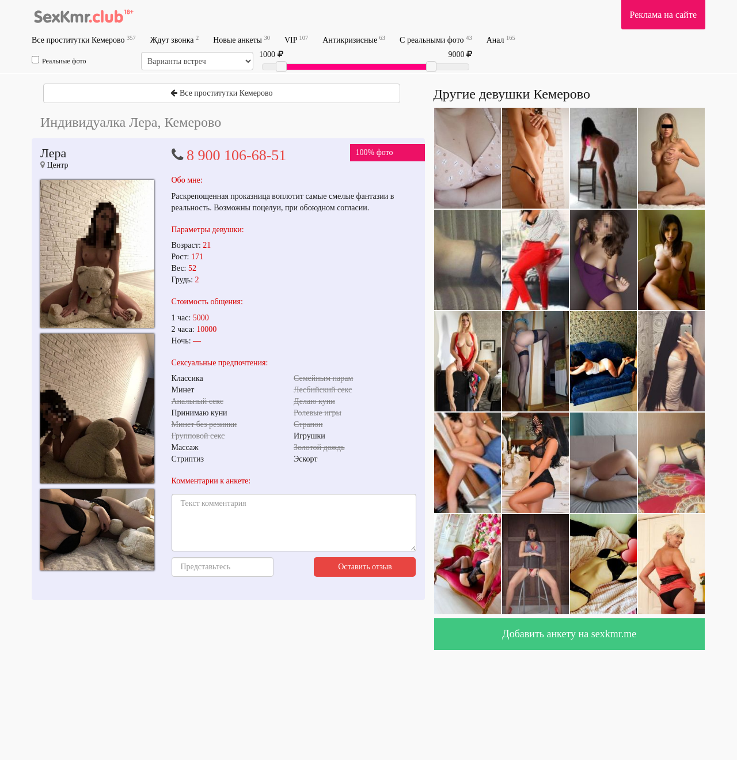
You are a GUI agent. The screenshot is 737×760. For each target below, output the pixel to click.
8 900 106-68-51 (236, 155)
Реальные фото (59, 60)
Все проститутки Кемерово (84, 39)
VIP (296, 39)
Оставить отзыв (365, 566)
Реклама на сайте (663, 15)
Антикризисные (353, 39)
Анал (501, 39)
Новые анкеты (241, 39)
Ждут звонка (174, 39)
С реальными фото (436, 39)
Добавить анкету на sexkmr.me (569, 634)
